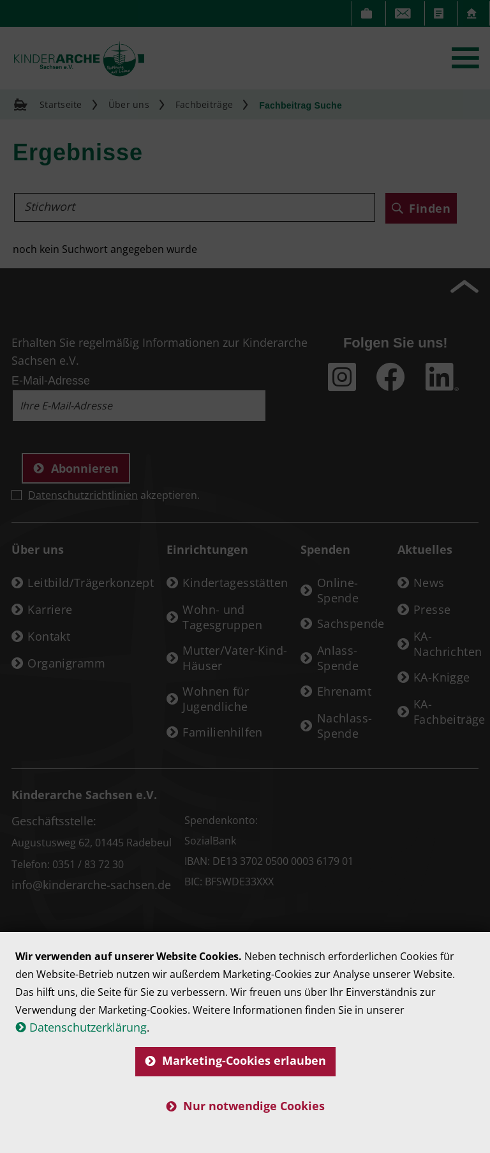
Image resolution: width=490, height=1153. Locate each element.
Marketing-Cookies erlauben (235, 1060)
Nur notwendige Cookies (245, 1105)
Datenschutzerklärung (88, 1027)
